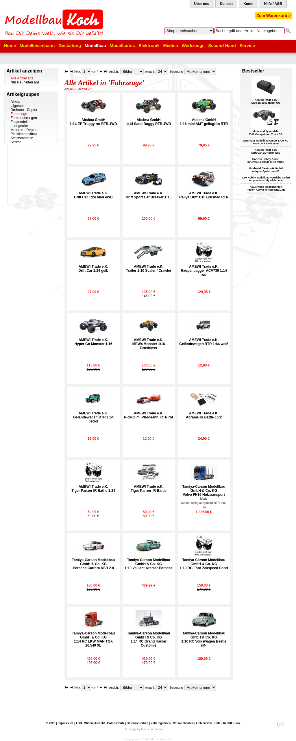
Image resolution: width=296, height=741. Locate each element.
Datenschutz (115, 723)
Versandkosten (183, 723)
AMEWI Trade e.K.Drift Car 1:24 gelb (93, 269)
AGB (78, 723)
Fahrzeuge (19, 114)
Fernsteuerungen (24, 118)
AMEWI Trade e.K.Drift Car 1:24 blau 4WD (93, 195)
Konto (248, 4)
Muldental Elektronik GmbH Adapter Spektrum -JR (266, 170)
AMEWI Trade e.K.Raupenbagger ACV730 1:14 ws (204, 271)
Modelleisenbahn (37, 45)
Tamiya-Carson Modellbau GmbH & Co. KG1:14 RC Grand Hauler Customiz (148, 639)
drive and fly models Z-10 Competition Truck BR (266, 133)
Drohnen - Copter (24, 110)
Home (10, 45)
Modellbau (95, 45)
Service (247, 45)
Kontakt (226, 4)
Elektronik (149, 45)
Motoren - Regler (24, 130)
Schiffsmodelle (22, 138)
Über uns (201, 4)
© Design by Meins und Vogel (143, 729)
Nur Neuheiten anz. (25, 82)
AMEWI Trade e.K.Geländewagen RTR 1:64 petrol (93, 417)
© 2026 (50, 723)
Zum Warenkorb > (273, 15)
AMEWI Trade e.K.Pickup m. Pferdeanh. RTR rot (148, 415)
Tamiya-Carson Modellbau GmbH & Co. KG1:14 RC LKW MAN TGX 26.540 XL (93, 639)
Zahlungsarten (161, 723)
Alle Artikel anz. (22, 78)
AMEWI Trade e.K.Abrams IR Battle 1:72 (204, 415)
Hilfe (217, 723)
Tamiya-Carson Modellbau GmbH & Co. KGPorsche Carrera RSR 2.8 (93, 564)
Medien (170, 45)
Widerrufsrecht (94, 723)
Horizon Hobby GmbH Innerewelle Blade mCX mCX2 (265, 160)
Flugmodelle (20, 122)
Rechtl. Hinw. (232, 723)
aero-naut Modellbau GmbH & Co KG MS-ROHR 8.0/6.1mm (265, 142)
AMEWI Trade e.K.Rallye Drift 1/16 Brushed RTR (203, 195)
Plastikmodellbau (24, 134)
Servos (16, 142)
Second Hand (222, 45)
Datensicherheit (137, 723)
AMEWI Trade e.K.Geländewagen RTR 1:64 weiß (203, 342)
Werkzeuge (193, 45)
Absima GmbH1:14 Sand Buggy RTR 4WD (148, 122)
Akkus (15, 102)
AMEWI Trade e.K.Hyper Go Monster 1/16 (93, 342)
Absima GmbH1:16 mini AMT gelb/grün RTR (204, 122)
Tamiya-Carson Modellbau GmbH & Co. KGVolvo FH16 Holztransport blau (203, 497)
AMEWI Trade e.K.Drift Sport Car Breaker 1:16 (148, 195)
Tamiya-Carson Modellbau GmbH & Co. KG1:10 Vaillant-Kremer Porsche (149, 564)
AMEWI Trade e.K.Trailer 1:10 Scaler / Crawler (148, 269)
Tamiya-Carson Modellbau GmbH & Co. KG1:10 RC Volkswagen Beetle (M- (203, 639)
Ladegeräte (19, 126)
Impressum (65, 723)
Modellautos (122, 45)
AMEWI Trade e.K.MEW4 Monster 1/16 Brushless (148, 344)
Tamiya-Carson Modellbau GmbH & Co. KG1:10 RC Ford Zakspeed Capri (204, 564)
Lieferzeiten (204, 723)
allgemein (18, 106)
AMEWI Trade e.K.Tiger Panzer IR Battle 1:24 (93, 489)
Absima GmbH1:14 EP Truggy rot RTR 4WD (93, 122)
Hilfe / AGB (273, 4)
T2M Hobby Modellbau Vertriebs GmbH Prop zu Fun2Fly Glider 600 (266, 179)
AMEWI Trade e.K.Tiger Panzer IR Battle (148, 489)
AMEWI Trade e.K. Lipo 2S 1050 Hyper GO (265, 101)
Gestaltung (69, 45)
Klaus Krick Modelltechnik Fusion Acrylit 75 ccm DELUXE (266, 188)
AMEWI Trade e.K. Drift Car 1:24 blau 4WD (265, 151)
